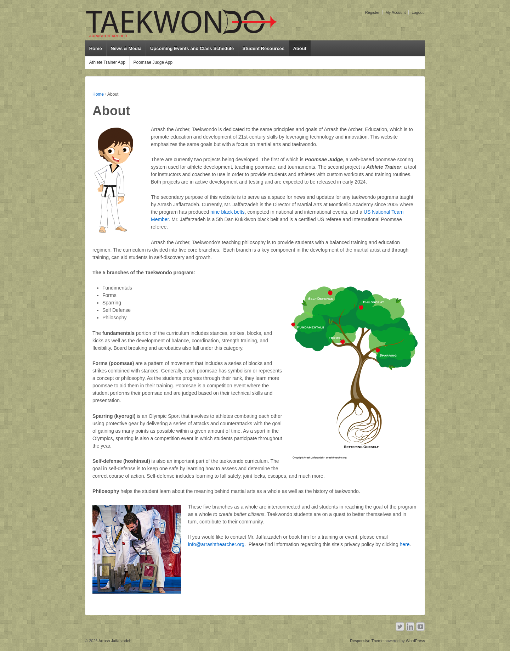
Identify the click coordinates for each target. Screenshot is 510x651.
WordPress (415, 641)
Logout (418, 12)
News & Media (125, 48)
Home (95, 48)
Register (372, 12)
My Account (396, 12)
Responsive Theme (367, 641)
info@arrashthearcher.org (216, 544)
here (405, 544)
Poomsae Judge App (152, 62)
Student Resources (263, 48)
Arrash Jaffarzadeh (114, 641)
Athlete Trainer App (107, 62)
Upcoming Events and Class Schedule (192, 48)
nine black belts (227, 212)
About (299, 48)
